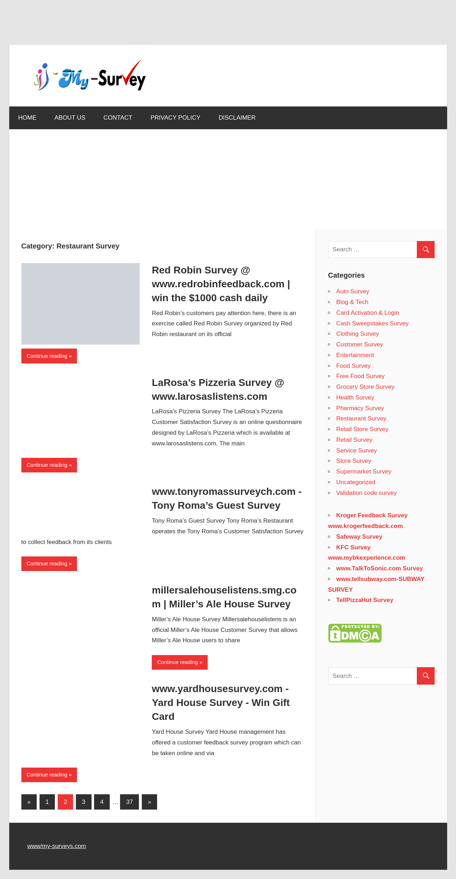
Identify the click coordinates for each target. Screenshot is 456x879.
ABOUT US (70, 117)
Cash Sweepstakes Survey (372, 323)
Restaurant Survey (361, 418)
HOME (27, 117)
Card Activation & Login (367, 312)
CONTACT (118, 117)
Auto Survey (352, 291)
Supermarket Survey (364, 471)
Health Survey (355, 397)
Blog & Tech (352, 302)
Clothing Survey (357, 333)
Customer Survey (359, 344)
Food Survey (353, 365)
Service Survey (356, 450)
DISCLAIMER (237, 117)
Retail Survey (354, 439)
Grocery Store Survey (365, 386)
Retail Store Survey (362, 429)
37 (129, 802)
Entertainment (355, 355)
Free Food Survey (360, 376)
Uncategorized (355, 482)
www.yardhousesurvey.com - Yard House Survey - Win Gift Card (221, 702)
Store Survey (353, 460)
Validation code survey (366, 493)
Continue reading (47, 356)
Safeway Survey (359, 536)
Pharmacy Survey (360, 408)
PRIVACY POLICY (176, 117)
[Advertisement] (139, 25)
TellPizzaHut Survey (364, 600)
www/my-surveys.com (56, 846)
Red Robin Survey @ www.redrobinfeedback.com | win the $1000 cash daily (221, 284)
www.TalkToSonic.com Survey (379, 568)
